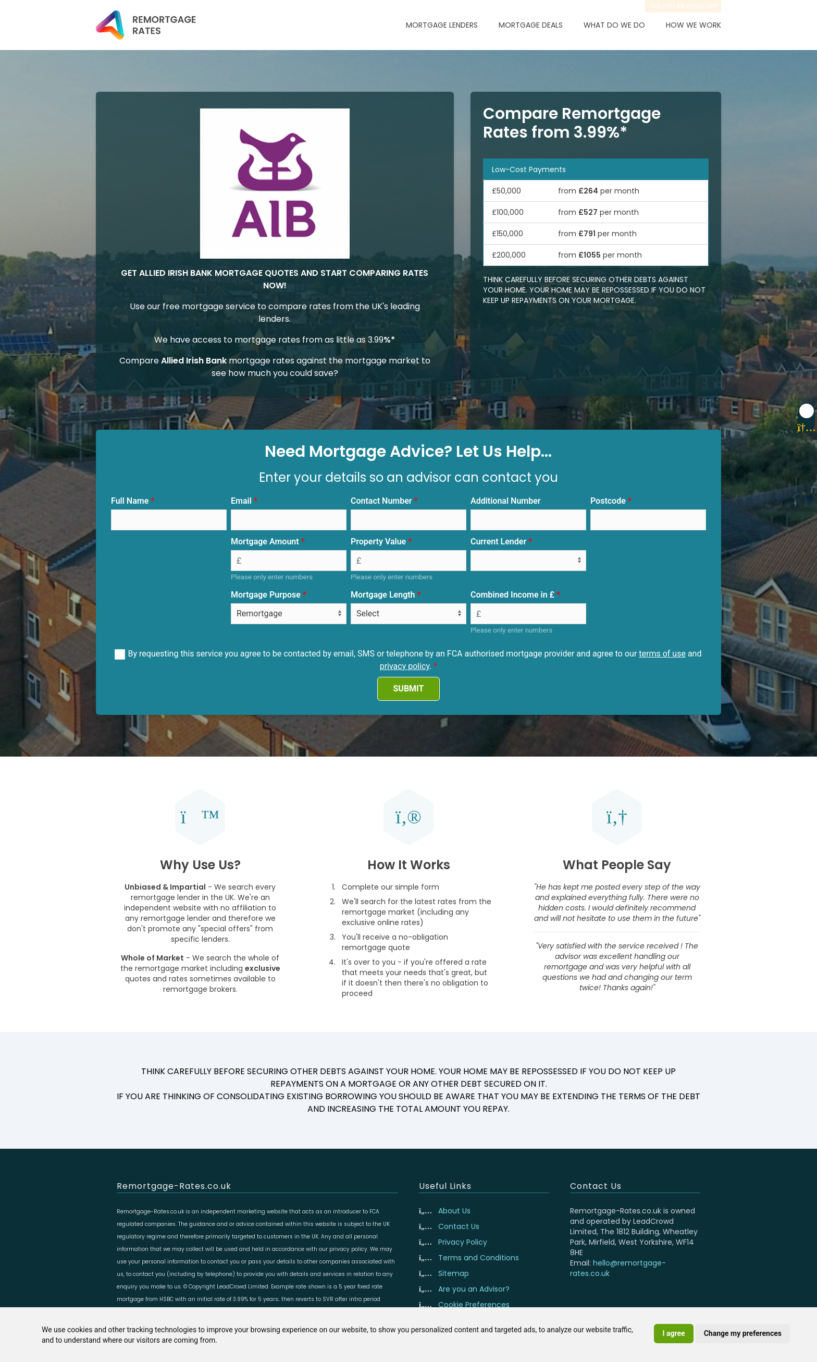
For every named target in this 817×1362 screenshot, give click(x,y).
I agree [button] (673, 1333)
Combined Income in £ (512, 595)
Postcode (608, 501)
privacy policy (405, 666)
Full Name (129, 501)
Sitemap (453, 1273)
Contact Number (381, 501)
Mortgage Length (383, 595)
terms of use (662, 654)
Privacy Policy (462, 1242)
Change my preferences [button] (743, 1333)
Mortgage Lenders (442, 25)
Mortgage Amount (265, 541)
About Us (454, 1211)
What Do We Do (614, 25)
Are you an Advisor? (474, 1289)
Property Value (378, 541)
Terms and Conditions (478, 1257)
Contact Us (458, 1226)
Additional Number (506, 501)
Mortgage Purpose (266, 595)
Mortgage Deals (531, 25)
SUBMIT (408, 689)
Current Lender (498, 541)
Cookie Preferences (474, 1304)
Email (241, 501)
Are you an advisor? (683, 6)
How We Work (693, 25)
